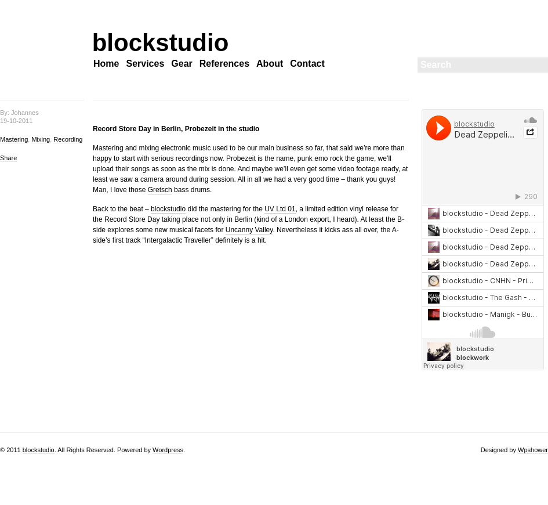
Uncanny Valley (249, 230)
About (269, 63)
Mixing (40, 139)
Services (145, 63)
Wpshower (533, 449)
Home (106, 63)
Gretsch (160, 190)
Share (8, 157)
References (224, 63)
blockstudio (144, 42)
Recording (67, 139)
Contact (307, 63)
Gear (181, 63)
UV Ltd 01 (279, 209)
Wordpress (168, 449)
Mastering (14, 139)
